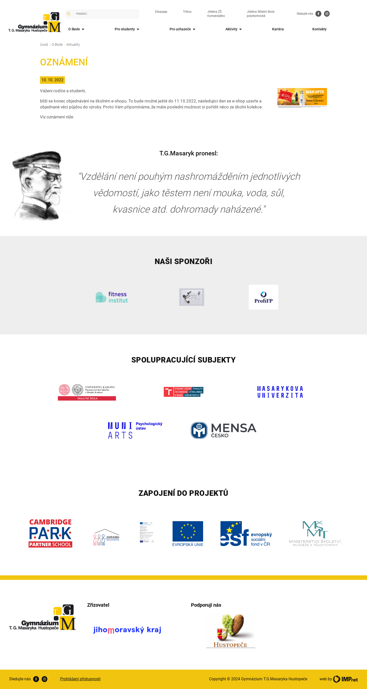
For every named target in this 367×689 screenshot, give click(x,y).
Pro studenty (134, 29)
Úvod (44, 44)
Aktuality (73, 44)
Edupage (167, 13)
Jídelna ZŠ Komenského (229, 13)
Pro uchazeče (195, 29)
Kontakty (347, 29)
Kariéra (300, 29)
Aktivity (252, 29)
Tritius (193, 13)
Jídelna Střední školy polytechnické (285, 13)
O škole (78, 29)
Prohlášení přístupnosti (80, 679)
